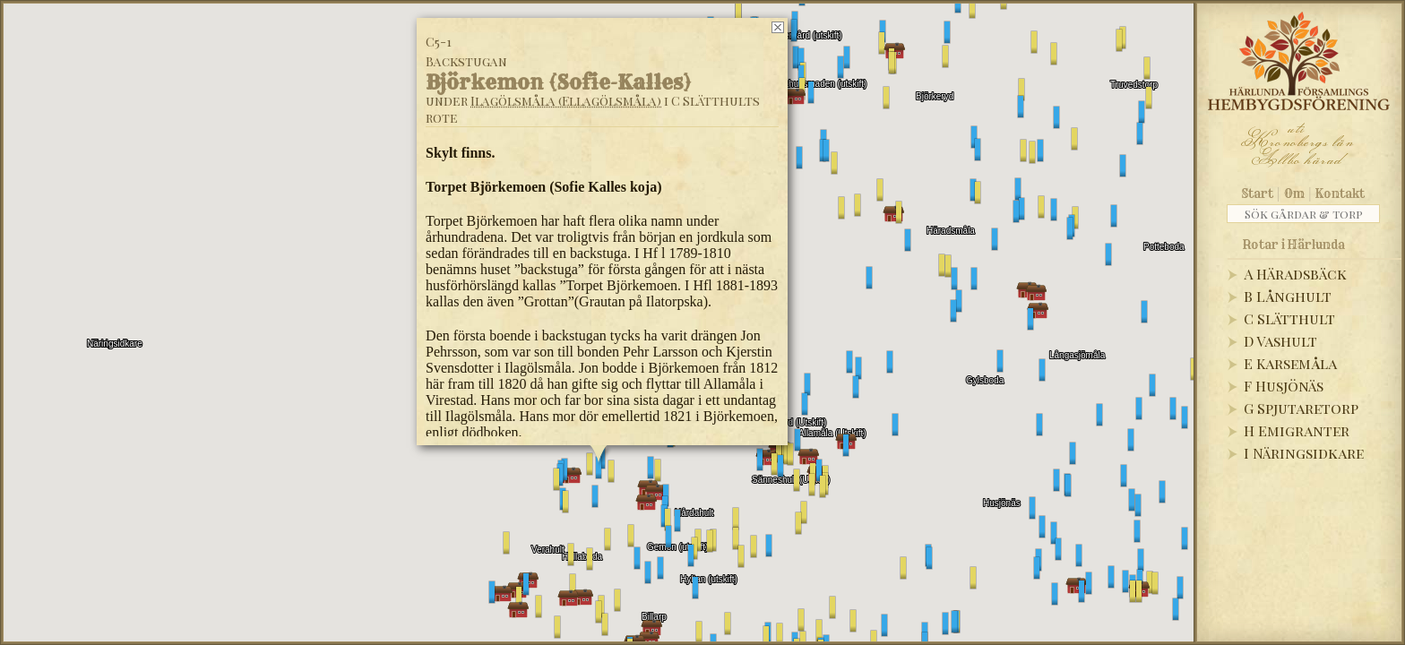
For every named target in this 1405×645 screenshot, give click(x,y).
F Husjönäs (1283, 385)
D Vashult (1280, 340)
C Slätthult (1289, 318)
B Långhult (1288, 296)
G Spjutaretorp (1301, 408)
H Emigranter (1296, 430)
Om (1294, 193)
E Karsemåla (1290, 363)
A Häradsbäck (1295, 273)
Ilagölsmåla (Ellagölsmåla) (565, 100)
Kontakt (1340, 193)
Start (1257, 193)
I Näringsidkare (1304, 452)
